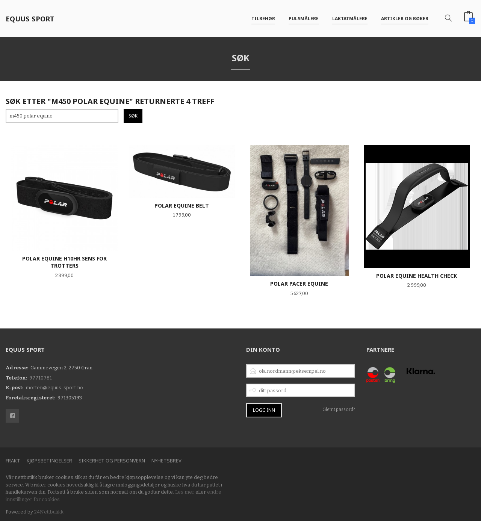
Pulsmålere (304, 18)
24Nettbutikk (49, 512)
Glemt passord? (338, 409)
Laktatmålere (350, 18)
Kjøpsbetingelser (49, 460)
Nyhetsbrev (166, 460)
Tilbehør (263, 18)
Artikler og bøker (404, 18)
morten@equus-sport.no (54, 387)
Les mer (184, 492)
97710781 (40, 378)
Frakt (13, 460)
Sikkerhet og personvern (112, 460)
